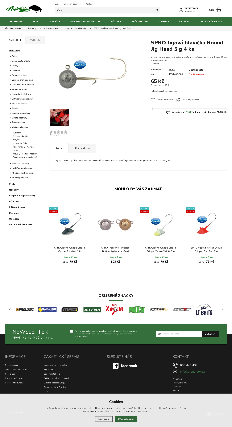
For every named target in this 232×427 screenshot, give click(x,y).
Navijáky (55, 21)
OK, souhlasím (126, 419)
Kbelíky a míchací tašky (23, 173)
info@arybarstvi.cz (192, 371)
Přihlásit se (190, 11)
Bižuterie (116, 21)
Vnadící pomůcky (20, 177)
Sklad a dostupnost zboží (16, 369)
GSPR (46, 391)
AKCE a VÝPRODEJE (211, 21)
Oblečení (184, 21)
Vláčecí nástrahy (20, 127)
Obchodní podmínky (72, 4)
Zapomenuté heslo (52, 374)
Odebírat (210, 333)
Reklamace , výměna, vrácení (56, 378)
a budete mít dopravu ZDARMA (209, 112)
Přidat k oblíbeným (162, 99)
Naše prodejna (11, 365)
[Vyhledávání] (107, 10)
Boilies (15, 56)
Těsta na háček (19, 103)
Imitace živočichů (20, 143)
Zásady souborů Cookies (55, 387)
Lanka (15, 150)
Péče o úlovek (140, 21)
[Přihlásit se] (181, 10)
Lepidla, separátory (21, 113)
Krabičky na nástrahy (22, 168)
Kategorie (15, 40)
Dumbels (16, 70)
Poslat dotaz (82, 148)
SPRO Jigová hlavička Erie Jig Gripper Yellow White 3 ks (161, 249)
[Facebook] (125, 365)
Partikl (15, 108)
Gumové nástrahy (20, 136)
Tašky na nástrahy (20, 163)
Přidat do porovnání (187, 99)
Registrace (48, 369)
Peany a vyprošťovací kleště (25, 157)
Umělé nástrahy (19, 117)
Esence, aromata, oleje (22, 79)
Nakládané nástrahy (21, 94)
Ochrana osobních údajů (54, 383)
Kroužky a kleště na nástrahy (25, 154)
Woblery (17, 133)
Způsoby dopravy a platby (55, 365)
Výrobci (35, 40)
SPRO (172, 69)
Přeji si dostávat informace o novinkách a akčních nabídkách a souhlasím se (106, 334)
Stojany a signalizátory (85, 21)
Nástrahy (16, 21)
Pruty (36, 21)
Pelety (15, 65)
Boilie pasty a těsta (21, 61)
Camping (164, 21)
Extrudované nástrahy (22, 98)
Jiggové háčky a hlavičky (23, 147)
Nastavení (103, 419)
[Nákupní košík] (218, 10)
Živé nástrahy (18, 122)
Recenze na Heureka (14, 383)
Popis (59, 148)
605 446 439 (189, 365)
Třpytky (16, 139)
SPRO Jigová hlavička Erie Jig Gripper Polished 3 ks (70, 249)
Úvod (57, 4)
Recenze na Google (13, 378)
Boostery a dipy (19, 75)
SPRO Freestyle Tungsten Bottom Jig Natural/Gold (115, 249)
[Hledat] (157, 10)
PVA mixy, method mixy (23, 84)
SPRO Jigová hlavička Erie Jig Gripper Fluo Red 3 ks (206, 249)
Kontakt (89, 4)
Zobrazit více (156, 64)
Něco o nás (10, 374)
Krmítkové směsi (19, 89)
